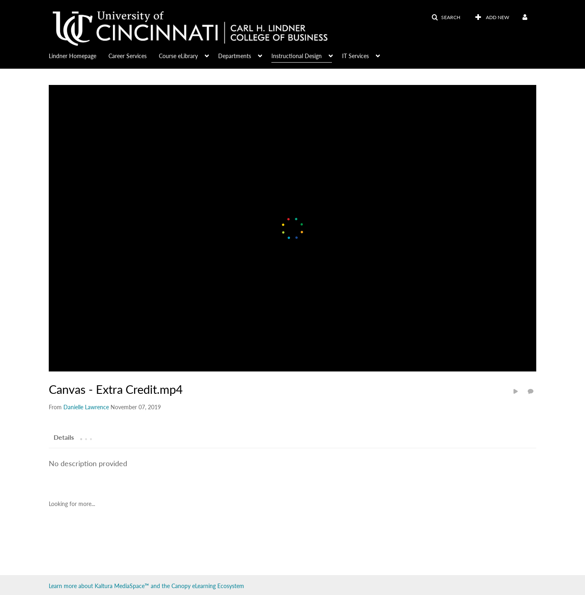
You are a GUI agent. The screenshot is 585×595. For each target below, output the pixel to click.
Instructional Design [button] (296, 55)
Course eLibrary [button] (178, 55)
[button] (446, 17)
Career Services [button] (127, 55)
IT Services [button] (355, 55)
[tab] (64, 437)
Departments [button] (234, 55)
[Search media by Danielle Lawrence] (86, 407)
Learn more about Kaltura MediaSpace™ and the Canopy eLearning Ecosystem (146, 585)
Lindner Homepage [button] (72, 55)
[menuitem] (78, 55)
